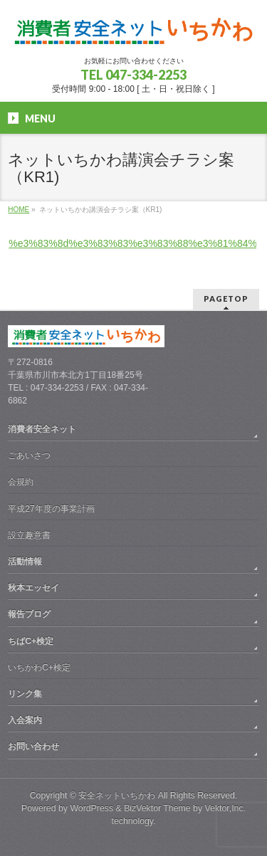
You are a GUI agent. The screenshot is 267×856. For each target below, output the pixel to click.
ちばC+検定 (30, 641)
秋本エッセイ (33, 588)
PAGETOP (226, 298)
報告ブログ (29, 614)
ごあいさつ (29, 455)
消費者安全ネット (42, 429)
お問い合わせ (33, 746)
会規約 (20, 482)
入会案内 (25, 720)
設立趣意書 (29, 535)
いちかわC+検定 (39, 667)
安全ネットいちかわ (116, 795)
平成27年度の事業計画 (51, 509)
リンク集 (25, 694)
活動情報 (25, 561)
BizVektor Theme (157, 808)
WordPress (91, 808)
